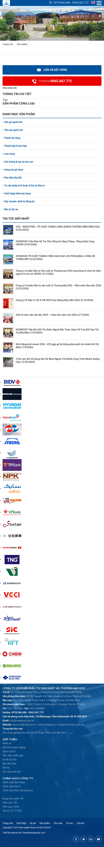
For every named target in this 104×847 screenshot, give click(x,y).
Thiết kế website (10, 832)
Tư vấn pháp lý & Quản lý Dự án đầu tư (24, 185)
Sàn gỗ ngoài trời (12, 122)
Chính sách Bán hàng (13, 782)
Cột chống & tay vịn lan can (18, 161)
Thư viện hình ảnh (12, 771)
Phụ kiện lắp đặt (12, 177)
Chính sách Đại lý (11, 786)
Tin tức (69, 823)
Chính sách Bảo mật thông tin (18, 790)
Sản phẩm (24, 44)
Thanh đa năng (11, 138)
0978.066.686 (62, 2)
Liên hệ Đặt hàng (52, 69)
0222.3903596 (37, 708)
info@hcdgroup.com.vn (22, 720)
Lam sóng (9, 153)
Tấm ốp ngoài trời (13, 130)
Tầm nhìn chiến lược (13, 755)
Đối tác (6, 767)
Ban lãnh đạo (9, 763)
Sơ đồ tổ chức (10, 759)
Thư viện (58, 823)
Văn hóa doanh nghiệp (14, 747)
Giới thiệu (21, 823)
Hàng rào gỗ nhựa (13, 169)
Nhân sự (7, 743)
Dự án (33, 823)
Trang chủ (8, 44)
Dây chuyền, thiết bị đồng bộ (18, 201)
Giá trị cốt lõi (9, 751)
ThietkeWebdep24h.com (33, 832)
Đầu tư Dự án (10, 209)
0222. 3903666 (15, 708)
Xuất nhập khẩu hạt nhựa (17, 193)
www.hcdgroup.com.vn (24, 724)
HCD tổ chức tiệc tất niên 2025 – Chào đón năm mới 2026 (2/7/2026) (52, 315)
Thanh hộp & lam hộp (15, 146)
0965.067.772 (80, 2)
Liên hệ (80, 823)
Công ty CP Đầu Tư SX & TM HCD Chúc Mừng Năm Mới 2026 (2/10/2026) (54, 300)
